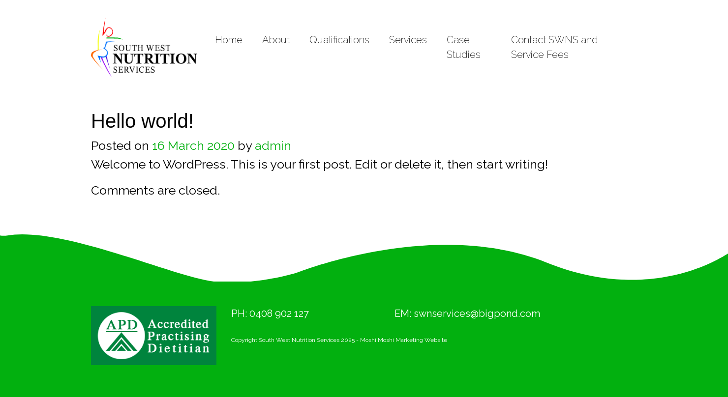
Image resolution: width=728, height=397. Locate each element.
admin (273, 145)
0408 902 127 (279, 313)
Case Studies (464, 47)
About (276, 40)
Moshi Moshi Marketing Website (403, 340)
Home (229, 40)
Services (408, 40)
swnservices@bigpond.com (477, 313)
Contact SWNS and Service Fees (554, 47)
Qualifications (339, 40)
